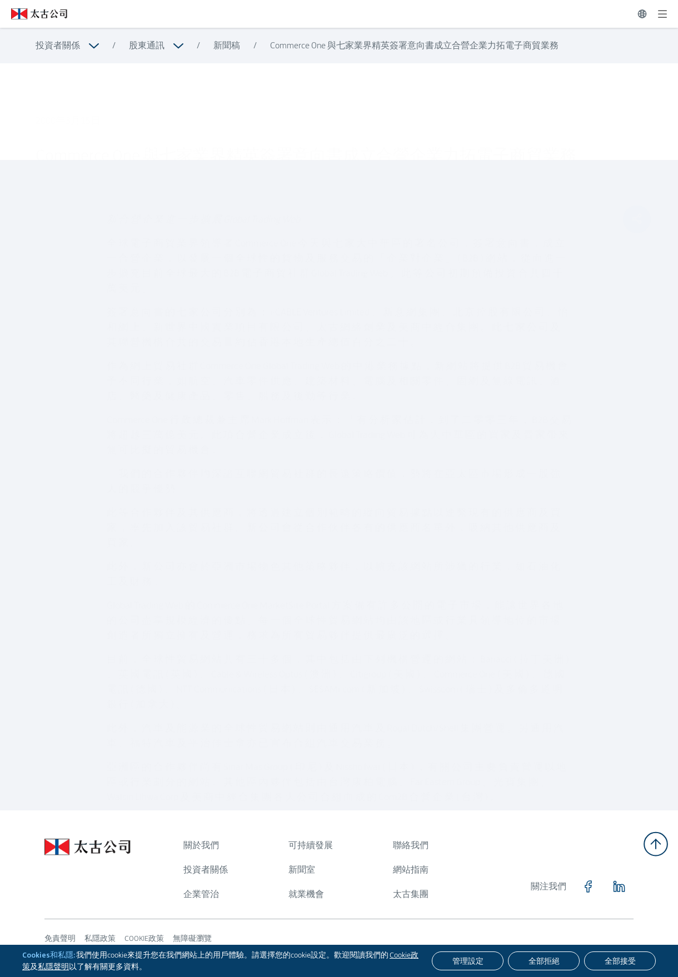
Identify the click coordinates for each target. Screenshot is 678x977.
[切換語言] (642, 14)
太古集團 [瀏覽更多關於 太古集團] (410, 894)
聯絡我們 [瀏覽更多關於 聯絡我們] (410, 845)
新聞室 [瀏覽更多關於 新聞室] (301, 869)
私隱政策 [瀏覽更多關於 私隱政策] (100, 938)
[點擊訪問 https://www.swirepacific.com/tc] (33, 13)
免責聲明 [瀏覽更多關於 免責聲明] (60, 938)
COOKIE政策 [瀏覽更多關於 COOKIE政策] (144, 938)
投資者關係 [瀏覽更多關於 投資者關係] (58, 45)
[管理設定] (467, 960)
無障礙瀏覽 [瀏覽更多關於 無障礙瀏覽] (192, 938)
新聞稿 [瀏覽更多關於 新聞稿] (226, 45)
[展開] (662, 14)
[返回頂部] (656, 844)
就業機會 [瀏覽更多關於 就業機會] (306, 894)
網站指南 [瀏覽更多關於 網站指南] (410, 869)
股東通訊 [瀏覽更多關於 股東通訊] (146, 45)
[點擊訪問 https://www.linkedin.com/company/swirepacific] (619, 886)
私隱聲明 (53, 966)
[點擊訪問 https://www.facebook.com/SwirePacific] (588, 886)
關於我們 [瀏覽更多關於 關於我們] (201, 845)
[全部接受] (620, 960)
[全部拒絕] (544, 960)
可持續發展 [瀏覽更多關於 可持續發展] (310, 845)
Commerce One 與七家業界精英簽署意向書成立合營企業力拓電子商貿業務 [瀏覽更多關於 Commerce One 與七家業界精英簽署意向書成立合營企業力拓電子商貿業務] (414, 45)
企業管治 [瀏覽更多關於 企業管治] (201, 894)
